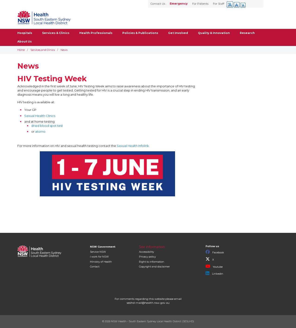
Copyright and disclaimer (154, 266)
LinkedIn (214, 273)
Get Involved (178, 33)
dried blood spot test (47, 126)
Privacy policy (147, 256)
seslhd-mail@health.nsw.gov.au (148, 302)
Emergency (179, 3)
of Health (101, 261)
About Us (24, 41)
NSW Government (102, 246)
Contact (94, 266)
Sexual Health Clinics (39, 116)
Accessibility (146, 251)
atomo (40, 131)
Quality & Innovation (214, 33)
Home (21, 50)
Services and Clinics (43, 50)
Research (247, 33)
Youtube (214, 266)
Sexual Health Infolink (133, 146)
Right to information (151, 261)
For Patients (200, 3)
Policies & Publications (140, 33)
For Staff (218, 3)
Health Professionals (95, 33)
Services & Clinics (55, 33)
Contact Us (157, 3)
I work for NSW (99, 256)
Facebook (215, 252)
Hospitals (24, 33)
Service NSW (98, 251)
